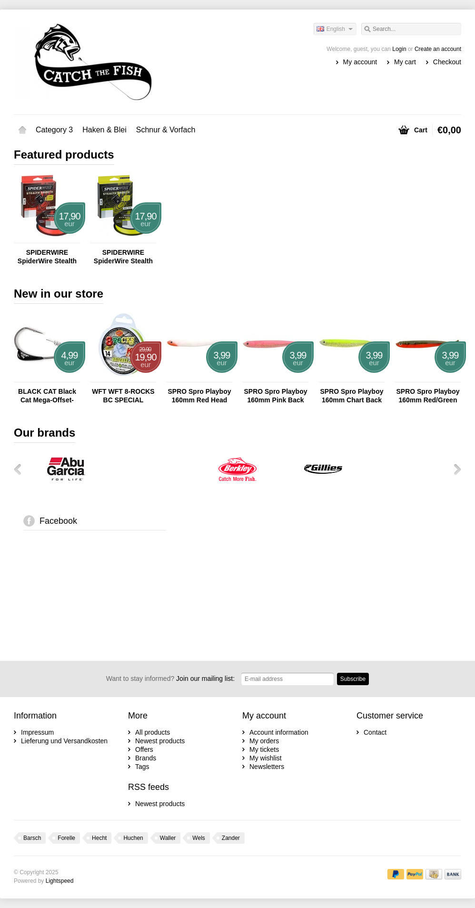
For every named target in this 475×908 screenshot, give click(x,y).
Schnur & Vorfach (166, 130)
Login (399, 49)
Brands (145, 758)
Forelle (66, 838)
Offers (144, 749)
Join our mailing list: (170, 678)
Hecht (99, 838)
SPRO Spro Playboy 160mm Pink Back (275, 396)
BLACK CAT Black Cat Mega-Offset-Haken (47, 396)
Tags (142, 766)
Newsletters (266, 766)
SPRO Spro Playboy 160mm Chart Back (351, 396)
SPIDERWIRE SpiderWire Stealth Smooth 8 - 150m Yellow (123, 257)
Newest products (160, 741)
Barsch (32, 838)
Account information (278, 732)
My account (360, 62)
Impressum (37, 732)
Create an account (438, 49)
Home (22, 130)
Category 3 (54, 130)
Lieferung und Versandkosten (64, 741)
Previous (21, 469)
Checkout (447, 62)
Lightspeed (60, 881)
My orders (264, 741)
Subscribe (353, 679)
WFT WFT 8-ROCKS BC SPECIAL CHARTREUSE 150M (123, 396)
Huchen (133, 838)
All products (152, 732)
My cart (405, 62)
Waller (168, 838)
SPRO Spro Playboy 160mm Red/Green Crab (427, 396)
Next (454, 469)
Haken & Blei (104, 130)
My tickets (264, 749)
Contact (375, 732)
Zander (231, 838)
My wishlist (265, 758)
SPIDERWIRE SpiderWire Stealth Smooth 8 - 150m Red (47, 257)
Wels (198, 838)
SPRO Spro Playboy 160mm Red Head (199, 396)
